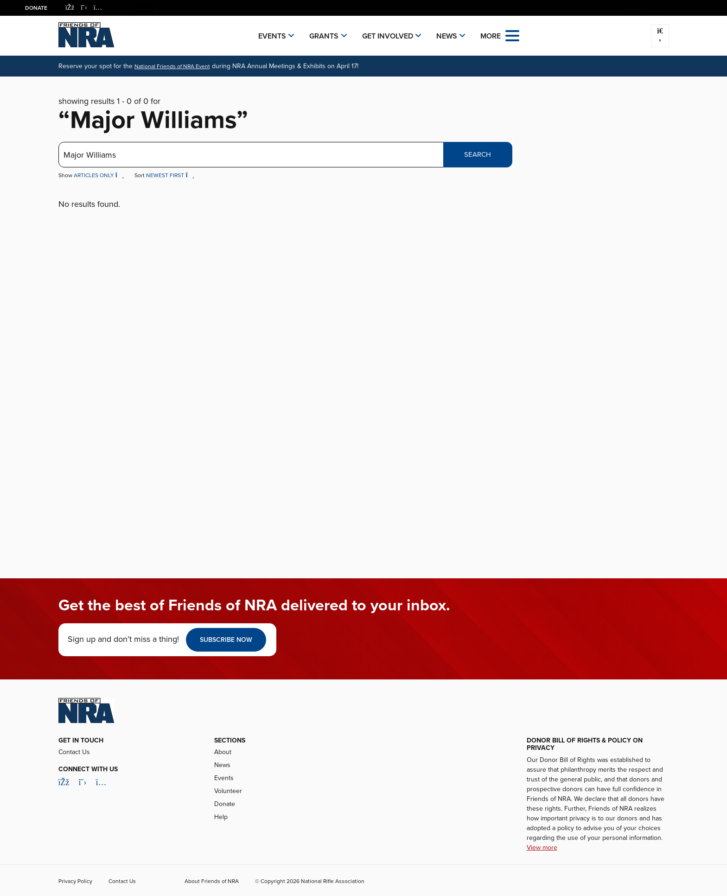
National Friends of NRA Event (172, 66)
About (222, 752)
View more (542, 847)
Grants (323, 36)
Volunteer (228, 791)
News (446, 36)
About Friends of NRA (212, 881)
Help (221, 817)
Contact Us (74, 752)
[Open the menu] (512, 35)
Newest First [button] (170, 175)
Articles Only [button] (100, 175)
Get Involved (387, 36)
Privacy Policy (75, 881)
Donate (36, 8)
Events (272, 36)
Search (477, 154)
